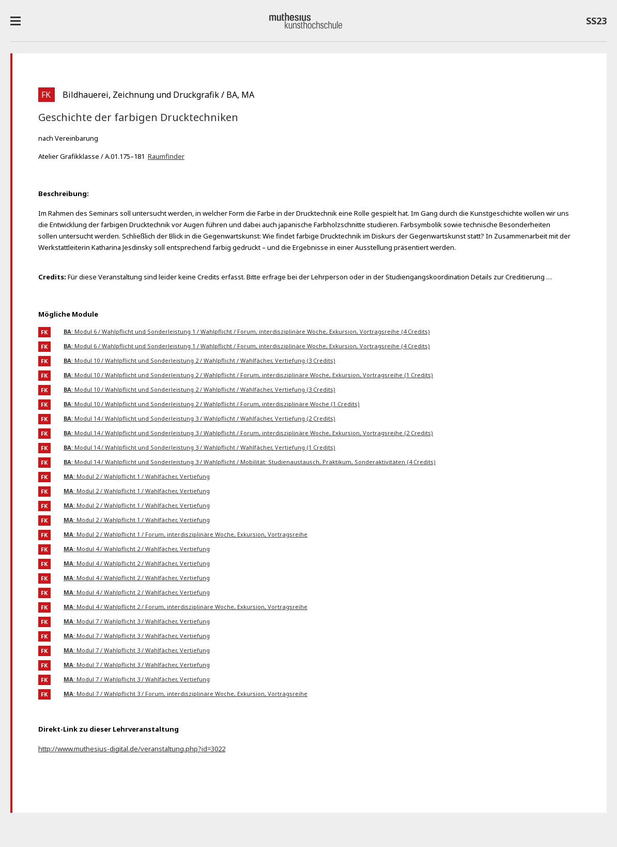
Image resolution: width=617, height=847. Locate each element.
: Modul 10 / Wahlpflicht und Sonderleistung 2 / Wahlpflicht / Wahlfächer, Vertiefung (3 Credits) (199, 360)
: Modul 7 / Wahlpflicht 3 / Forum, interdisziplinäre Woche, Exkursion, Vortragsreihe (185, 693)
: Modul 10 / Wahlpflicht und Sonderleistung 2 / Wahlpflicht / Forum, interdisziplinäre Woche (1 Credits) (212, 404)
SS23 (596, 22)
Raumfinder (166, 156)
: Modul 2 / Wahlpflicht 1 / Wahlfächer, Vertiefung (137, 476)
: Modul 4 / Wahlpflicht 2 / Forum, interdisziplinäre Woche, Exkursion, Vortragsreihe (185, 607)
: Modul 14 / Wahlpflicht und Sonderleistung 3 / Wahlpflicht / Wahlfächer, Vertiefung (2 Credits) (199, 418)
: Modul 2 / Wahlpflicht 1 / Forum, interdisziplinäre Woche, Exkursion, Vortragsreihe (185, 534)
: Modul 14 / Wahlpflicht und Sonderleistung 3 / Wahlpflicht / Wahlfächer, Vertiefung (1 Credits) (199, 447)
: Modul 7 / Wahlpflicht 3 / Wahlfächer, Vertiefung (137, 621)
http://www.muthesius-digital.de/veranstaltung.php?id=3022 (131, 748)
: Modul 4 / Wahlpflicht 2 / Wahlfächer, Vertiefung (137, 549)
